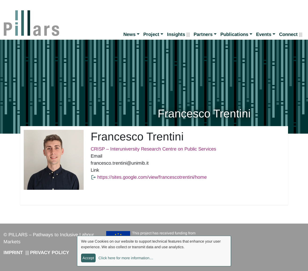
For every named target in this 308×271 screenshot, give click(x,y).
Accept (88, 258)
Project (151, 34)
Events (263, 34)
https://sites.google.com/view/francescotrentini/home (152, 177)
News (129, 34)
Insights (176, 34)
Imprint (13, 252)
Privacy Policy (49, 252)
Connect (288, 34)
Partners (203, 34)
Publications (234, 34)
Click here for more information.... (125, 258)
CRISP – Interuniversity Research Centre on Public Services (153, 148)
